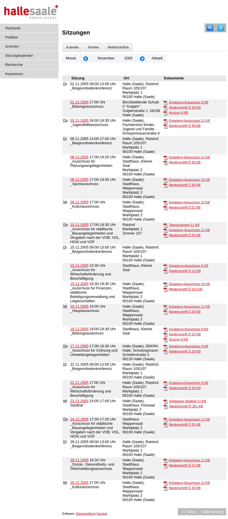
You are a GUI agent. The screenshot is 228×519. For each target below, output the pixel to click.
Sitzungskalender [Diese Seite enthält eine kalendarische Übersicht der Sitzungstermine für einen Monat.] (19, 55)
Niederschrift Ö (185, 107)
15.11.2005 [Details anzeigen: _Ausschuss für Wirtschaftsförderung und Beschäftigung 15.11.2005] (79, 265)
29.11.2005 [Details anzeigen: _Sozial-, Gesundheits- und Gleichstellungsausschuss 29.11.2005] (79, 460)
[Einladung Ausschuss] (165, 102)
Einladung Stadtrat (187, 401)
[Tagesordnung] (165, 225)
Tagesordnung (184, 225)
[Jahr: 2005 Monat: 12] (142, 58)
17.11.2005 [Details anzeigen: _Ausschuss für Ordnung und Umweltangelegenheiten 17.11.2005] (79, 346)
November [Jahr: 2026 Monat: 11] (106, 58)
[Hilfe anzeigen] (220, 27)
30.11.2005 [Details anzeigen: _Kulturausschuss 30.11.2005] (79, 482)
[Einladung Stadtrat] (165, 401)
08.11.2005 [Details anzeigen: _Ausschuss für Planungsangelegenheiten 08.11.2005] (79, 157)
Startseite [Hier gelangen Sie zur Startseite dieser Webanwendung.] (13, 28)
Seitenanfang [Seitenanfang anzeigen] (212, 512)
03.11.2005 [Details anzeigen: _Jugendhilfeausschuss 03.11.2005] (79, 120)
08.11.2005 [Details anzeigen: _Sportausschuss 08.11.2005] (79, 179)
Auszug (178, 112)
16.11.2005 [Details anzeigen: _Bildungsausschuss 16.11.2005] (79, 329)
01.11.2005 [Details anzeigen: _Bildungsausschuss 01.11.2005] (79, 102)
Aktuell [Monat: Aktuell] (157, 58)
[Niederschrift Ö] (165, 107)
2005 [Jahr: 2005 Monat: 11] (128, 58)
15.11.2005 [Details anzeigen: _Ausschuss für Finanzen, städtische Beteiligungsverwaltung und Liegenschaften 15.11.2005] (79, 284)
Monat (71, 58)
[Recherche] (210, 27)
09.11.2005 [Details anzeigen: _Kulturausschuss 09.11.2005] (79, 202)
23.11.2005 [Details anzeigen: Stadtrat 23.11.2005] (79, 401)
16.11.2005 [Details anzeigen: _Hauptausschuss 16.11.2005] (79, 306)
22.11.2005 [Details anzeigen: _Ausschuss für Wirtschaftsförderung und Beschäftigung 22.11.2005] (79, 382)
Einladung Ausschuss (188, 102)
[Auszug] (165, 113)
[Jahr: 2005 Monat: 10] (86, 58)
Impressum (14, 74)
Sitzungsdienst (86, 513)
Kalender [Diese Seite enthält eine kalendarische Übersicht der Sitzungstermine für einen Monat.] (72, 47)
